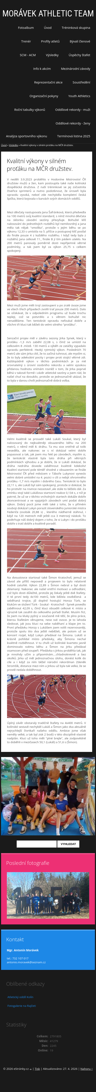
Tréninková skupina (76, 27)
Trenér (26, 41)
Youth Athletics (79, 96)
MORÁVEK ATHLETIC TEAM (48, 14)
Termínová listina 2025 (73, 136)
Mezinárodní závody (75, 68)
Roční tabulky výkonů (29, 109)
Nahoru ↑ (86, 1069)
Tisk (37, 1069)
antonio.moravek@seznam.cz (26, 962)
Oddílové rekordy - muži (72, 109)
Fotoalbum (26, 27)
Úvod (48, 27)
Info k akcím (42, 68)
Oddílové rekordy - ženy (73, 123)
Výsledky (52, 55)
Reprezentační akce (48, 82)
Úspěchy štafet (79, 55)
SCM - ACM (28, 55)
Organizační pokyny (44, 96)
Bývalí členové (80, 41)
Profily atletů (50, 41)
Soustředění (81, 82)
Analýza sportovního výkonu (26, 136)
